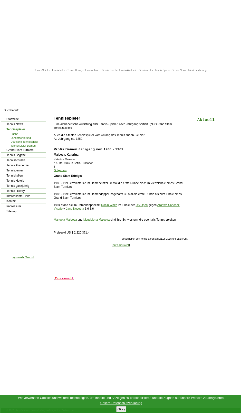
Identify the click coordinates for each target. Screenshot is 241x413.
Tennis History (75, 70)
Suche (14, 133)
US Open (142, 205)
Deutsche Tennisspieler (25, 141)
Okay (121, 409)
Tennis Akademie (128, 70)
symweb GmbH (23, 257)
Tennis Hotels (109, 70)
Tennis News (179, 70)
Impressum (14, 206)
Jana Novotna (75, 208)
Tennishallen (59, 70)
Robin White (109, 205)
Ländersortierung (197, 70)
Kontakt (12, 201)
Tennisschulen (92, 70)
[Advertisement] (121, 34)
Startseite (13, 119)
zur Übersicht (121, 245)
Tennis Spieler (42, 70)
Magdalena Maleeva (96, 219)
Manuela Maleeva (65, 219)
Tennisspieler (16, 129)
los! (46, 110)
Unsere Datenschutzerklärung (121, 403)
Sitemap (12, 211)
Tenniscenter (146, 70)
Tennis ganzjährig (18, 186)
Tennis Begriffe (16, 155)
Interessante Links (18, 196)
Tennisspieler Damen (23, 145)
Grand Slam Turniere (20, 150)
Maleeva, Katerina (66, 154)
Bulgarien (60, 170)
